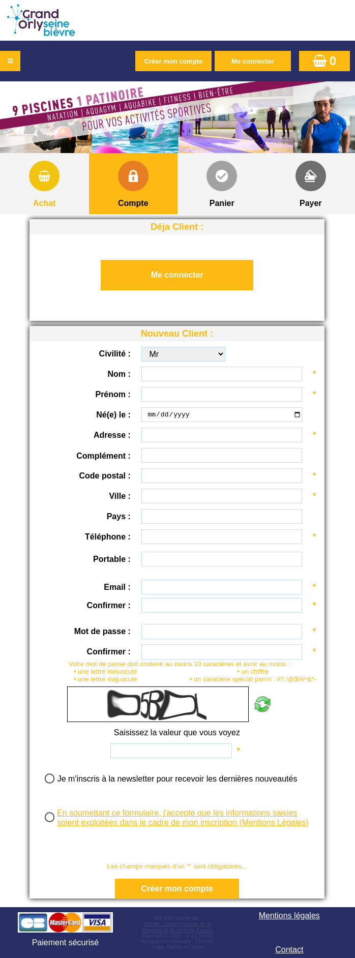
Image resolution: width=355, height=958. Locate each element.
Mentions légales (289, 915)
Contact (289, 949)
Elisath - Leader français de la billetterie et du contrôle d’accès (177, 927)
